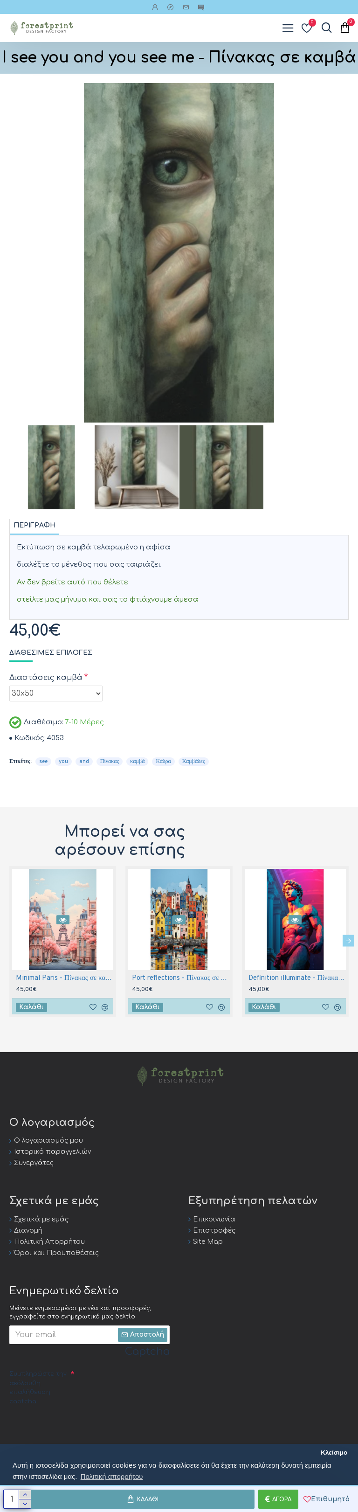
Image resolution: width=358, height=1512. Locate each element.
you (63, 761)
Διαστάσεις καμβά (46, 677)
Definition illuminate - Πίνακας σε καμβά (297, 978)
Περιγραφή (34, 525)
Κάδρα (163, 761)
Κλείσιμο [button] (334, 1452)
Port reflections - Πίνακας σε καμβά (180, 978)
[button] (348, 940)
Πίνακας (109, 761)
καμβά (137, 761)
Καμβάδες (193, 761)
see (43, 761)
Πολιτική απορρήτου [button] (112, 1476)
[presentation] (80, 1426)
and (84, 761)
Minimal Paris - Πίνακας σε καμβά (64, 978)
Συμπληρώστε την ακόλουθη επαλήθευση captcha (38, 1388)
